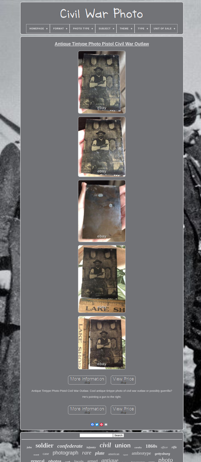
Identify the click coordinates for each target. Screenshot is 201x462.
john (29, 447)
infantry (91, 447)
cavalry (138, 447)
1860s (151, 446)
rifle (174, 447)
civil (105, 445)
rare (86, 453)
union (123, 445)
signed (125, 455)
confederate (70, 446)
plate (99, 453)
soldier (44, 445)
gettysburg (162, 454)
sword (36, 455)
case (46, 454)
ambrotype (141, 453)
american (113, 454)
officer (164, 447)
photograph (65, 453)
